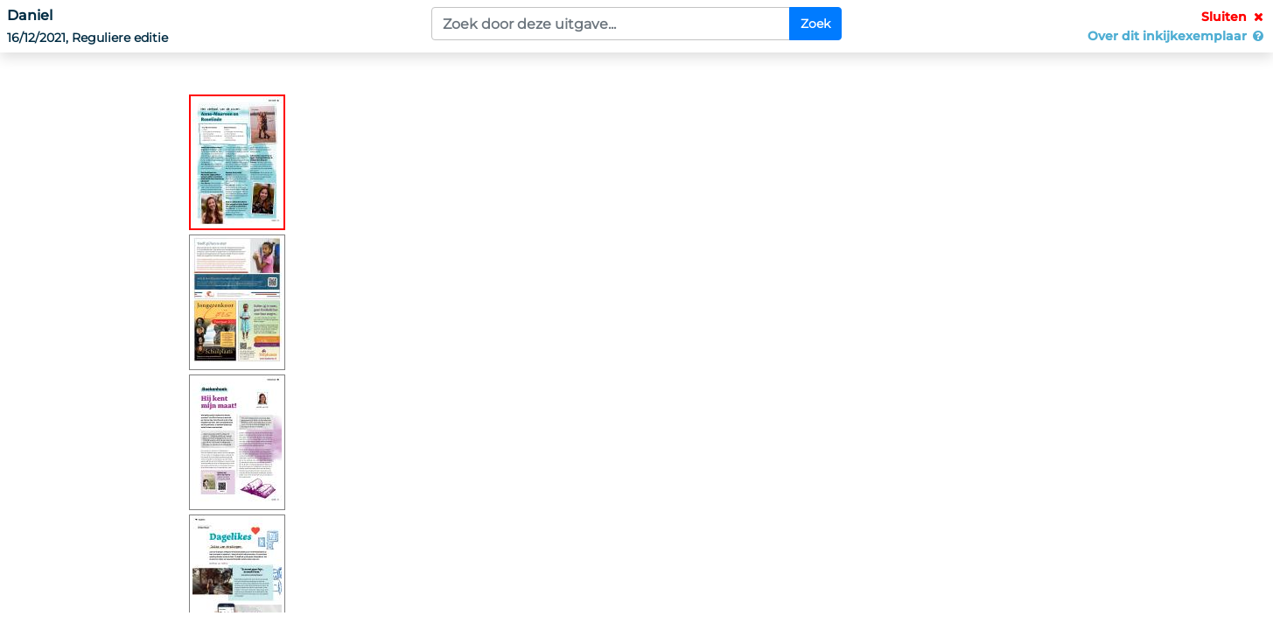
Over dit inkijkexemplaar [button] (1177, 36)
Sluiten (1233, 16)
